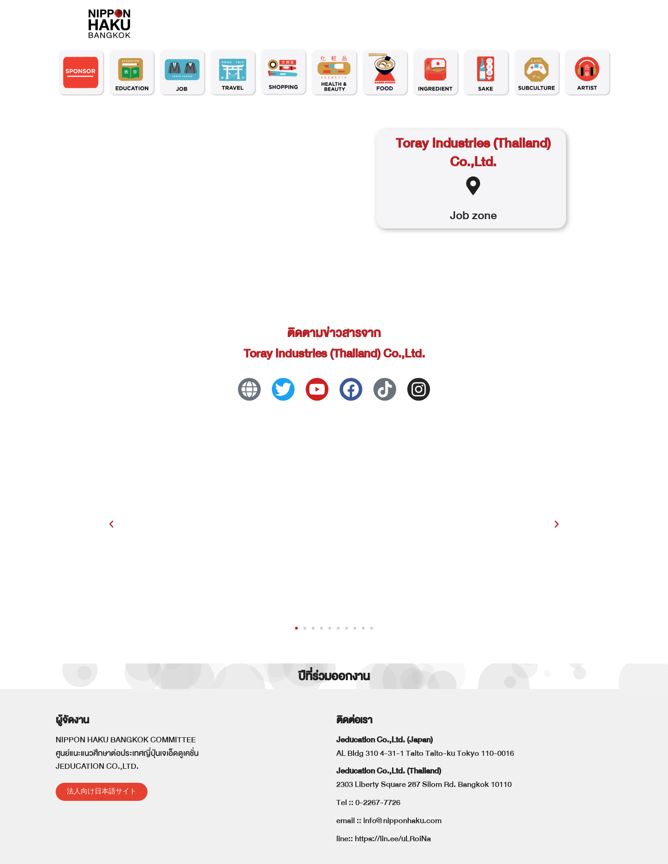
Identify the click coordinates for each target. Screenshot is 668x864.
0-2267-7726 (377, 802)
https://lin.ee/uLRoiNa (393, 838)
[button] (111, 524)
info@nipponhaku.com (402, 820)
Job (459, 215)
